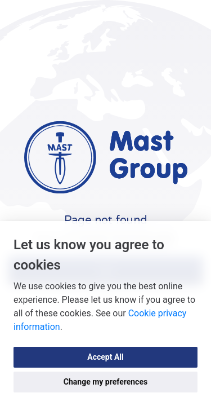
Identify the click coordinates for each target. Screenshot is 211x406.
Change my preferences (105, 381)
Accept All (105, 356)
